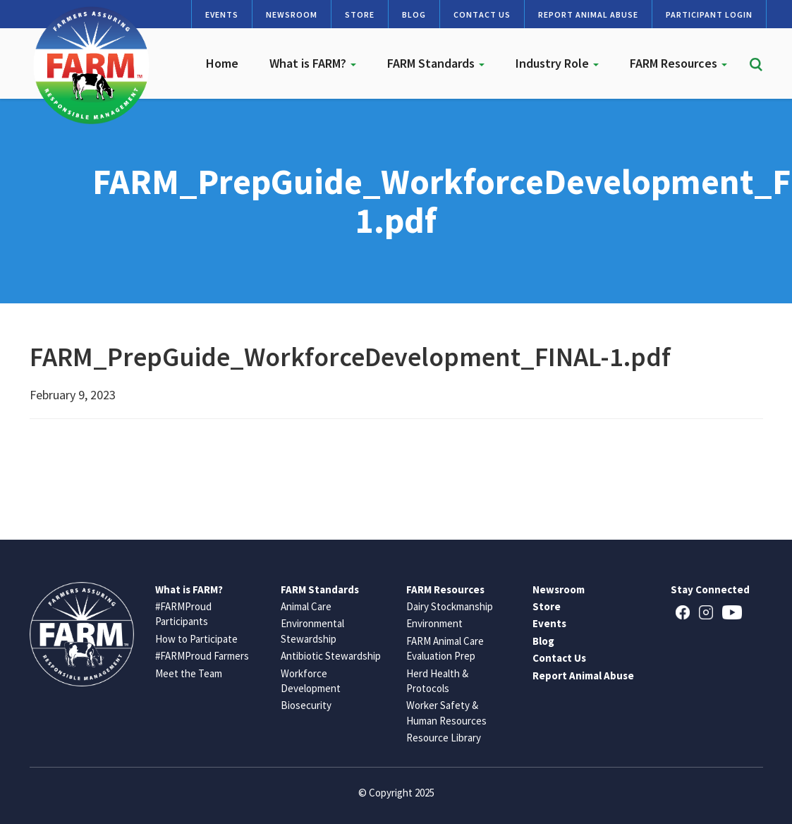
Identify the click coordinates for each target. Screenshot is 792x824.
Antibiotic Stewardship (331, 655)
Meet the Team (188, 673)
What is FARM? (312, 63)
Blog (414, 14)
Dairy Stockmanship (449, 606)
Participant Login (709, 14)
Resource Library (443, 737)
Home (222, 63)
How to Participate (196, 639)
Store (359, 14)
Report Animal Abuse (588, 14)
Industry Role (557, 63)
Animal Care (306, 606)
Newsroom (291, 14)
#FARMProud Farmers (202, 655)
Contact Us (482, 14)
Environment (434, 623)
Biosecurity (306, 705)
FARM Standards (436, 63)
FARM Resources (678, 63)
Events (221, 14)
